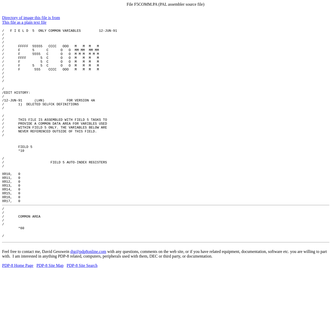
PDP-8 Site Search (82, 306)
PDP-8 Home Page (17, 306)
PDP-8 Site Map (50, 306)
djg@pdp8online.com (88, 292)
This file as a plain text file (24, 22)
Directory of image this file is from (31, 17)
